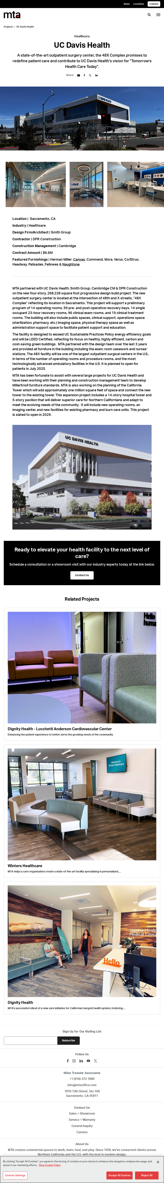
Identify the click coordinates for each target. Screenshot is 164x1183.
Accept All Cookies (120, 1175)
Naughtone (71, 264)
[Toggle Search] (149, 14)
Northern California (51, 1154)
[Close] (158, 1162)
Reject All (146, 1175)
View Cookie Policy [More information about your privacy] (50, 1165)
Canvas (79, 259)
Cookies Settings (15, 1175)
